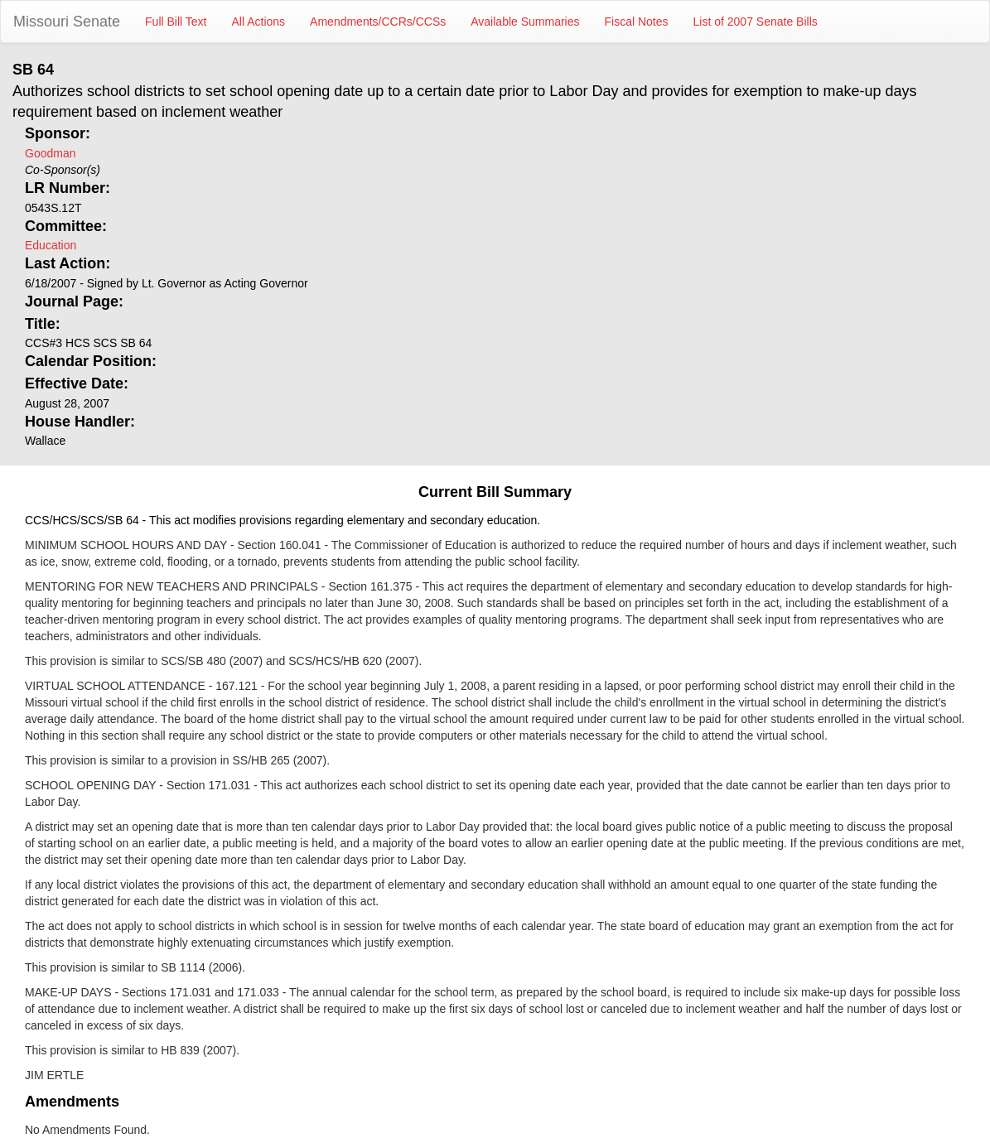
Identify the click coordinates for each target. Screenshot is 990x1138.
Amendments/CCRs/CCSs (378, 21)
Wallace (45, 440)
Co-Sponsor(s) (62, 169)
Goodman (50, 153)
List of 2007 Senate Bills (755, 21)
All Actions (259, 21)
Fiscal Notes (637, 21)
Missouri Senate (66, 21)
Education (50, 245)
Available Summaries (525, 21)
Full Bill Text (175, 21)
